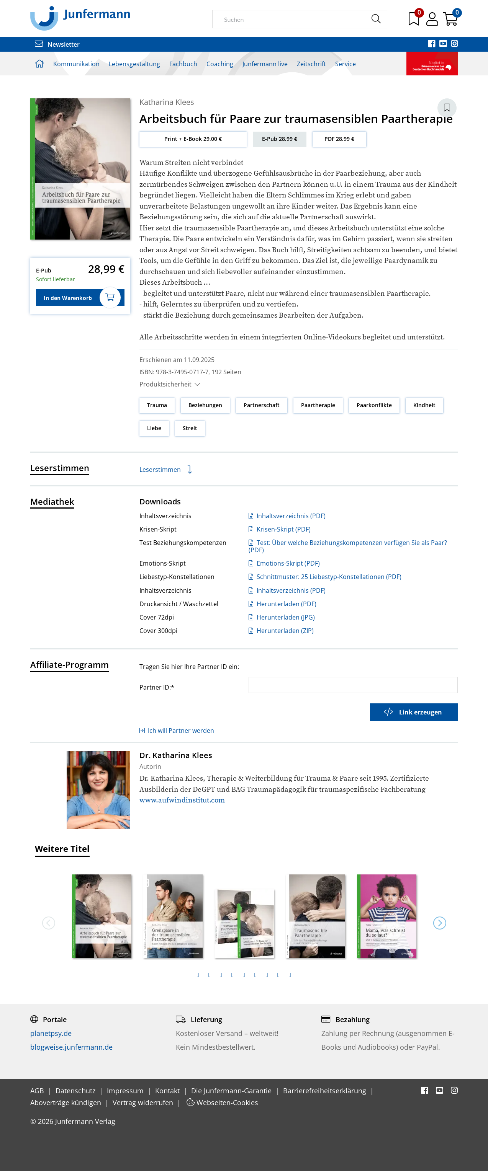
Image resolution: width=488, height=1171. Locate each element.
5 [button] (244, 975)
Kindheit (424, 405)
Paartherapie (318, 405)
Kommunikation (76, 64)
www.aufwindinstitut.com (182, 800)
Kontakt (168, 1090)
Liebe (154, 428)
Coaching (219, 64)
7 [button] (267, 975)
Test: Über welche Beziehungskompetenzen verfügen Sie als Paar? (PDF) (348, 546)
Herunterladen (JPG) (282, 617)
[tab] (198, 975)
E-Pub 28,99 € (279, 138)
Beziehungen (205, 405)
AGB (38, 1090)
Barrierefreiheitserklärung (325, 1090)
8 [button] (278, 975)
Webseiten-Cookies (222, 1102)
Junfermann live (265, 64)
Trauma (157, 405)
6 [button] (255, 975)
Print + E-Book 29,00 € (193, 138)
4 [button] (232, 975)
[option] (102, 914)
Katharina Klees (166, 102)
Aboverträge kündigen (66, 1102)
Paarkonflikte (374, 405)
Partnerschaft (262, 405)
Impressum (126, 1090)
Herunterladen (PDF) (282, 604)
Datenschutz (76, 1090)
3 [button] (221, 975)
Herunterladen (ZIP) (281, 630)
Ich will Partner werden (176, 730)
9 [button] (290, 975)
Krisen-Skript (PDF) (280, 529)
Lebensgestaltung (134, 64)
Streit (190, 428)
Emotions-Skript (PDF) (284, 563)
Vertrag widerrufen (144, 1102)
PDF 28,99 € (339, 138)
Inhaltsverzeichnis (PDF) (287, 516)
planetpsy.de (51, 1033)
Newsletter (57, 44)
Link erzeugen (413, 712)
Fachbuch (183, 64)
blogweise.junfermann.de (71, 1047)
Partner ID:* (156, 687)
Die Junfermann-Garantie (232, 1090)
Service (345, 64)
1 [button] (198, 975)
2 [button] (209, 975)
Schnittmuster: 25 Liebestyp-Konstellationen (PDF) (325, 576)
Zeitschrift (311, 64)
